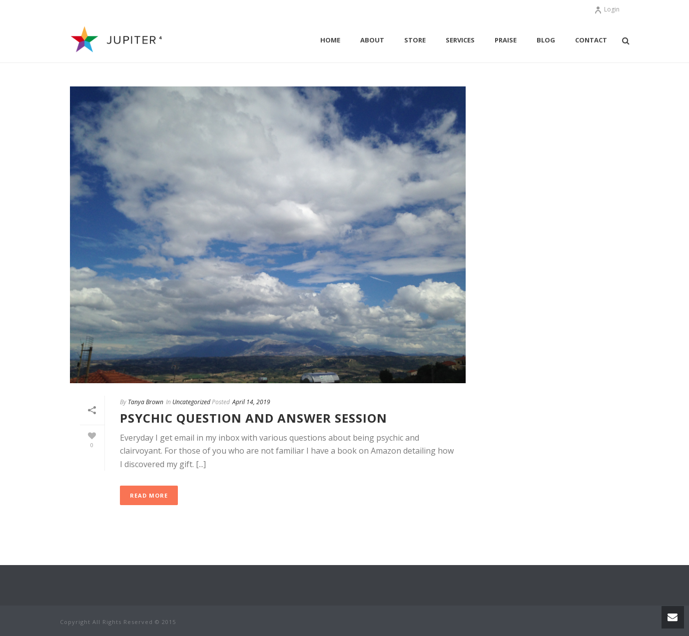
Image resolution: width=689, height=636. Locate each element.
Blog (546, 39)
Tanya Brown (145, 402)
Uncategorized (191, 402)
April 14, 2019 (251, 402)
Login (607, 9)
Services (460, 39)
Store (415, 39)
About (372, 39)
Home (330, 39)
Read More (149, 495)
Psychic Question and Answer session (253, 418)
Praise (506, 39)
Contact (591, 39)
